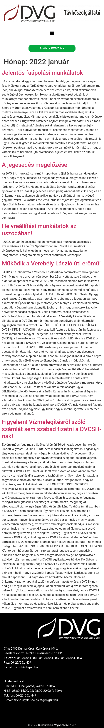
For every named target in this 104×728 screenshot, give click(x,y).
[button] (52, 33)
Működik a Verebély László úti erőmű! (51, 263)
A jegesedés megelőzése (34, 164)
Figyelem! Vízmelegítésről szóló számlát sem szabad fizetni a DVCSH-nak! (51, 429)
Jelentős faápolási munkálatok (42, 72)
